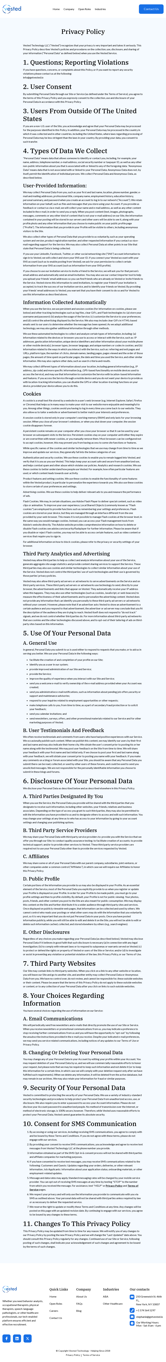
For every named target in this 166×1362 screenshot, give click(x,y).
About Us (81, 1296)
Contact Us (151, 9)
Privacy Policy (73, 1355)
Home (56, 9)
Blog (79, 1310)
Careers (53, 1310)
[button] (69, 9)
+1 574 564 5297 (145, 1310)
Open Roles (84, 9)
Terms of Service (91, 1355)
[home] (11, 9)
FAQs (79, 1303)
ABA (105, 1296)
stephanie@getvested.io (149, 1316)
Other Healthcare (113, 1303)
